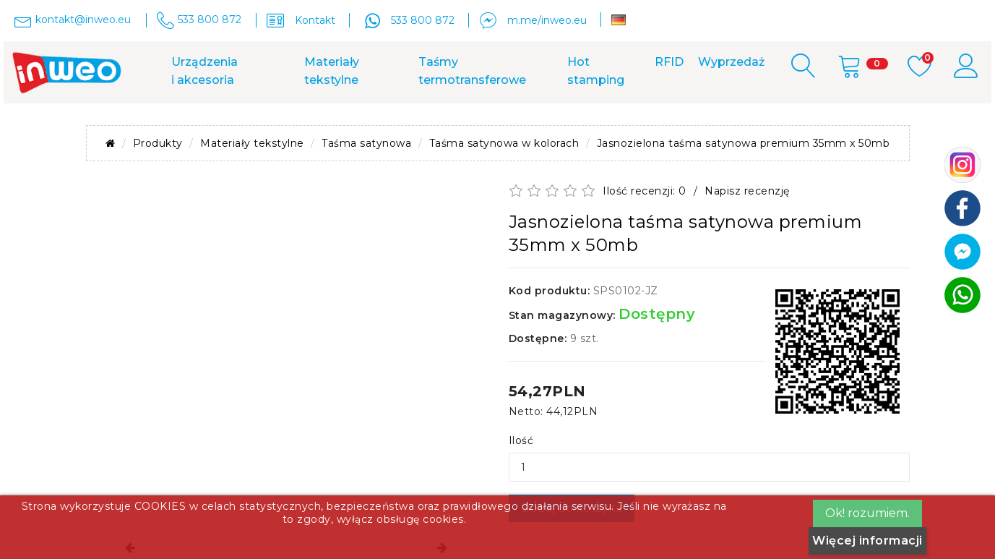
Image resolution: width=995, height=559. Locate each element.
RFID (669, 62)
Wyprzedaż (731, 62)
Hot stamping (595, 71)
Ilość (521, 440)
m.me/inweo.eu (547, 20)
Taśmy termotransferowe (472, 71)
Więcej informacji (867, 540)
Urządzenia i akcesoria (204, 71)
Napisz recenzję (747, 190)
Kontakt (315, 20)
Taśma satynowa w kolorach (504, 143)
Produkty (158, 143)
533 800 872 (423, 20)
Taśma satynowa (366, 143)
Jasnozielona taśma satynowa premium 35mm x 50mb (743, 143)
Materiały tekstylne (331, 71)
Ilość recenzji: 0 (644, 190)
